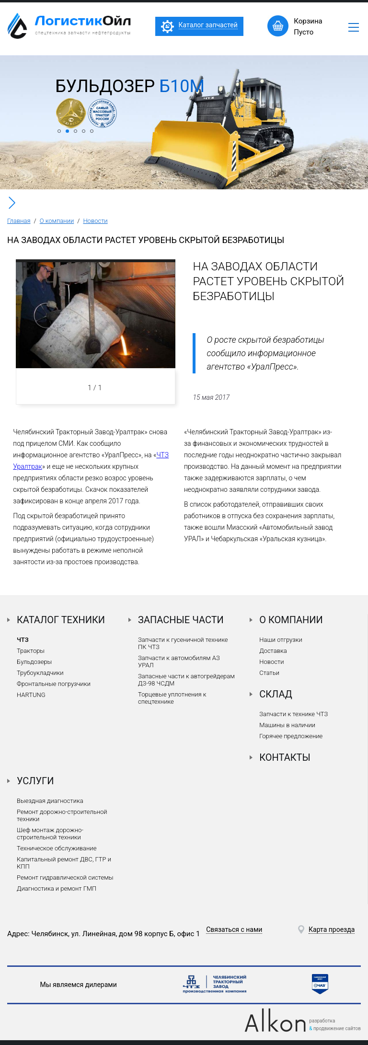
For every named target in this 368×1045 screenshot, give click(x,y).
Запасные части (181, 620)
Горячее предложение (290, 736)
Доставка (273, 650)
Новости (95, 220)
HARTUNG (31, 694)
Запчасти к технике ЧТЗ (293, 714)
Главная (19, 220)
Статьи (269, 672)
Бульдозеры (34, 661)
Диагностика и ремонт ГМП (56, 888)
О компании (57, 220)
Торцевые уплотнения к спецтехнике (172, 698)
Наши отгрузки (280, 639)
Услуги (35, 781)
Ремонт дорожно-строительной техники (62, 815)
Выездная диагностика (50, 800)
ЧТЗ (23, 639)
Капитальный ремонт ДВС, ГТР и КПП (64, 863)
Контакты (284, 757)
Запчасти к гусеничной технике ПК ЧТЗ (183, 643)
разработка (322, 1020)
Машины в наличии (287, 725)
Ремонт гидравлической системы (65, 877)
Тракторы (31, 650)
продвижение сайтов (337, 1028)
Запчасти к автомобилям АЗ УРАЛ (179, 661)
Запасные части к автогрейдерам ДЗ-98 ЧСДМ (186, 680)
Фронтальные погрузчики (54, 683)
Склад (275, 694)
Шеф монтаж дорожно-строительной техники (50, 833)
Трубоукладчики (40, 672)
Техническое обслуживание (56, 848)
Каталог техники (61, 620)
